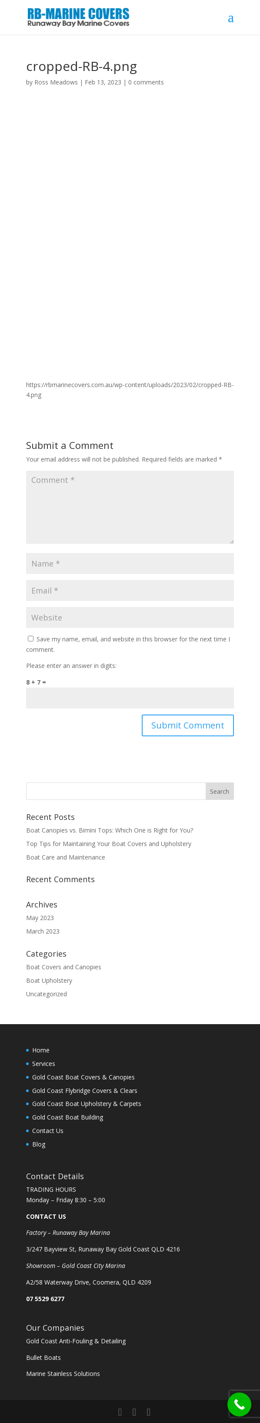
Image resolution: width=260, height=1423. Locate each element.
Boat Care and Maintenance (65, 857)
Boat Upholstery (49, 980)
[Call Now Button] (239, 1404)
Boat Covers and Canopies (63, 967)
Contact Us (47, 1130)
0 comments (146, 82)
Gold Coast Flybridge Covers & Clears (84, 1090)
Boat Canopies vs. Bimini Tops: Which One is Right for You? (110, 830)
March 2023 (43, 931)
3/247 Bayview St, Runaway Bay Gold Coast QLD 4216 (103, 1249)
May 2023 (40, 918)
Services (43, 1063)
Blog (38, 1144)
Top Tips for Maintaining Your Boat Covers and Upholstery (108, 844)
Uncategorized (46, 994)
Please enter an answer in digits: (71, 665)
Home (41, 1050)
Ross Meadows (56, 82)
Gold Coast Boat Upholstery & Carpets (86, 1103)
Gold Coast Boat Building (67, 1117)
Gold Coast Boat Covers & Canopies (83, 1077)
